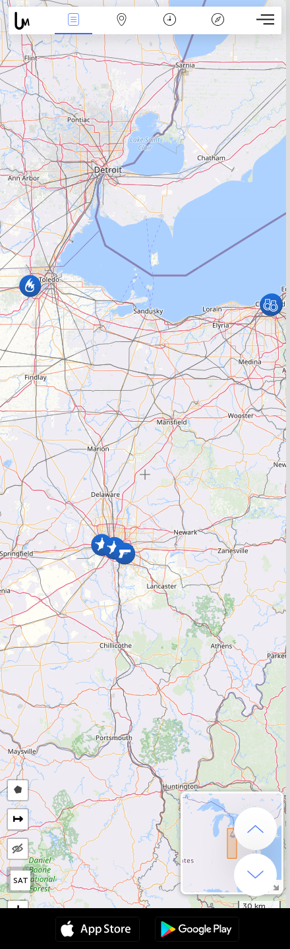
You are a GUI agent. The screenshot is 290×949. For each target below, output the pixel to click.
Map (122, 21)
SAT (20, 880)
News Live (73, 21)
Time (170, 21)
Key (218, 21)
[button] (124, 553)
